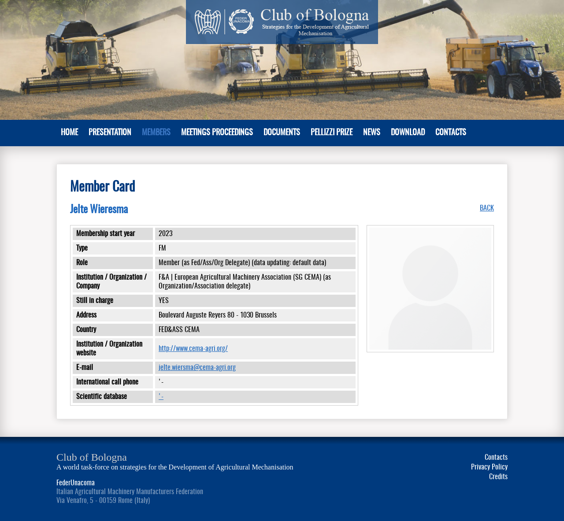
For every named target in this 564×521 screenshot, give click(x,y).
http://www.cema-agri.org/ (193, 348)
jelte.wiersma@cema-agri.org (197, 367)
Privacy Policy (489, 467)
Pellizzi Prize (331, 133)
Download (408, 133)
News (371, 133)
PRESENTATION (110, 133)
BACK (487, 208)
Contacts (450, 133)
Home (69, 133)
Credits (498, 476)
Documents (281, 133)
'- (161, 396)
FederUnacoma (75, 483)
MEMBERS (156, 133)
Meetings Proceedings (217, 133)
